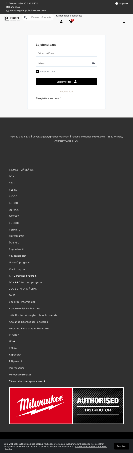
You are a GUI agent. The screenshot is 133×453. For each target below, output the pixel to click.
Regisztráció (66, 91)
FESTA (13, 189)
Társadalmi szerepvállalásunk (27, 381)
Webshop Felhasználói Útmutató (29, 328)
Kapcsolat (15, 354)
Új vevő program (19, 262)
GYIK (12, 295)
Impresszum (16, 367)
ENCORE (14, 223)
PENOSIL (14, 229)
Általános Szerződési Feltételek (28, 321)
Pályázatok (16, 361)
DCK (11, 176)
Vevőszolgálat (17, 255)
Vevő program (17, 269)
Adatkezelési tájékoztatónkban (91, 446)
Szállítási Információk (22, 301)
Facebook (13, 6)
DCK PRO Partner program (25, 282)
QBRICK (14, 209)
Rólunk (13, 347)
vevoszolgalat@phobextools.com (26, 10)
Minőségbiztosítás (20, 374)
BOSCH (13, 203)
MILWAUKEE (16, 236)
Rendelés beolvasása (69, 15)
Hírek (12, 341)
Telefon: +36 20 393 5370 (22, 3)
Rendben (121, 446)
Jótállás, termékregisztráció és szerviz (33, 315)
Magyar (121, 3)
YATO (12, 183)
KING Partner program (23, 275)
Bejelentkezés (66, 81)
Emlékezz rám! (47, 71)
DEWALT (14, 216)
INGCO (13, 196)
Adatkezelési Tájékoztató (24, 308)
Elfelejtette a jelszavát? (48, 98)
